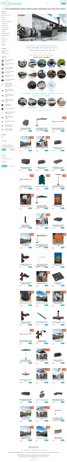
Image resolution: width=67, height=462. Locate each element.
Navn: (3, 136)
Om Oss (49, 8)
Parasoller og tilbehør (5, 27)
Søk (63, 3)
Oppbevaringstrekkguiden (14, 8)
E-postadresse (4, 157)
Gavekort (53, 8)
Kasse (8, 53)
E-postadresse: (4, 140)
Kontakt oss (63, 8)
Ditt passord (4, 161)
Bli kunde (7, 8)
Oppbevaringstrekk (5, 25)
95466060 (42, 452)
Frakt (22, 450)
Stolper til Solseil (4, 39)
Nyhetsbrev (45, 450)
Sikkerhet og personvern (36, 450)
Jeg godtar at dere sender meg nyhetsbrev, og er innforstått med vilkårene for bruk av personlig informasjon (8, 146)
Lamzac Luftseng (4, 23)
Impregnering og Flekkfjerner (6, 21)
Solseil (3, 37)
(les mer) (11, 147)
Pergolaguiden (29, 8)
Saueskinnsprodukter (5, 35)
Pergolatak (3, 31)
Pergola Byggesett (5, 29)
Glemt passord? (12, 166)
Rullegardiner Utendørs (6, 33)
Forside (2, 8)
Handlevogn (4, 53)
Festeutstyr (3, 19)
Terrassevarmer (4, 41)
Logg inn (58, 8)
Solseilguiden (35, 8)
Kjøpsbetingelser (27, 450)
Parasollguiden (22, 8)
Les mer (12, 149)
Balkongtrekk (4, 13)
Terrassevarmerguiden (42, 8)
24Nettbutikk (35, 459)
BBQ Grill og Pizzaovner (6, 15)
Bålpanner (3, 17)
